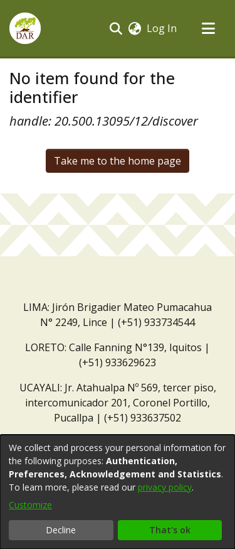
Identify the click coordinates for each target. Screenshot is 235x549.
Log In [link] (162, 28)
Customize (30, 505)
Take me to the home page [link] (117, 161)
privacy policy (165, 487)
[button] (25, 28)
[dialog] (117, 492)
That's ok (170, 530)
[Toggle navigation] (208, 28)
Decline (61, 530)
